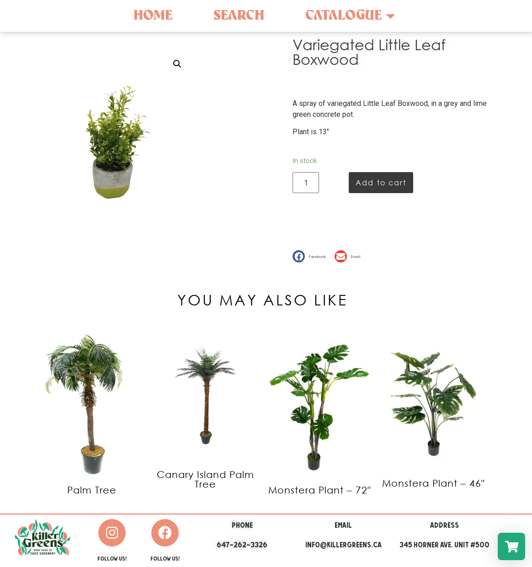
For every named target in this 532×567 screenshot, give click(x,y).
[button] (311, 256)
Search (238, 15)
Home (152, 15)
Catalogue (350, 16)
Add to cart (381, 182)
